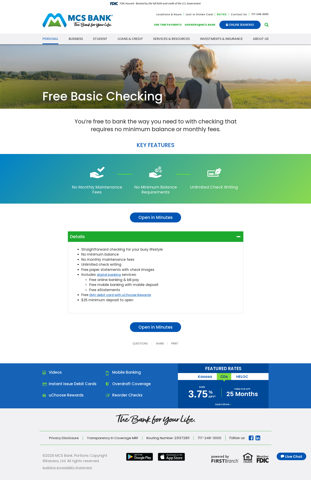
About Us (261, 39)
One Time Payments (168, 25)
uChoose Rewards (67, 396)
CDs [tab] (224, 376)
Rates (222, 14)
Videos (55, 372)
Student (100, 39)
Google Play (139, 457)
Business (76, 39)
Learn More (222, 404)
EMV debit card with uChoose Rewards (122, 294)
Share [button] (160, 343)
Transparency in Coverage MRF (112, 438)
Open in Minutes (155, 217)
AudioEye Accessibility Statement (67, 468)
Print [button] (175, 343)
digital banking (109, 274)
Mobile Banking (127, 372)
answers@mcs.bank (200, 25)
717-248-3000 (212, 438)
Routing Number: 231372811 (169, 438)
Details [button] (77, 237)
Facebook (253, 438)
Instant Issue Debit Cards (74, 384)
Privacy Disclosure (61, 438)
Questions (139, 343)
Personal (50, 39)
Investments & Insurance (221, 39)
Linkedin (260, 438)
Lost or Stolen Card (199, 14)
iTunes (171, 457)
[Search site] (267, 25)
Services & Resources (171, 39)
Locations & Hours (169, 14)
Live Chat (293, 456)
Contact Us (239, 14)
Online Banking (240, 24)
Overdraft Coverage (132, 384)
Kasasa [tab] (204, 376)
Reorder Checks (127, 396)
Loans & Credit (130, 39)
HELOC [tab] (243, 376)
